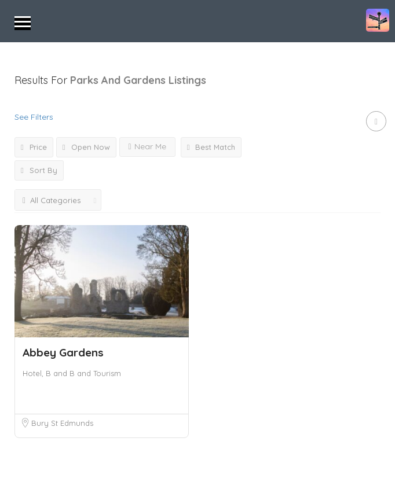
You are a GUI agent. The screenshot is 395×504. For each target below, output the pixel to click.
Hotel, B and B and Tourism (72, 373)
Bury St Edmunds (62, 423)
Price (34, 147)
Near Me (147, 146)
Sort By (39, 170)
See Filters (33, 117)
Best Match (211, 147)
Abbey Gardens (63, 352)
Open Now (86, 147)
